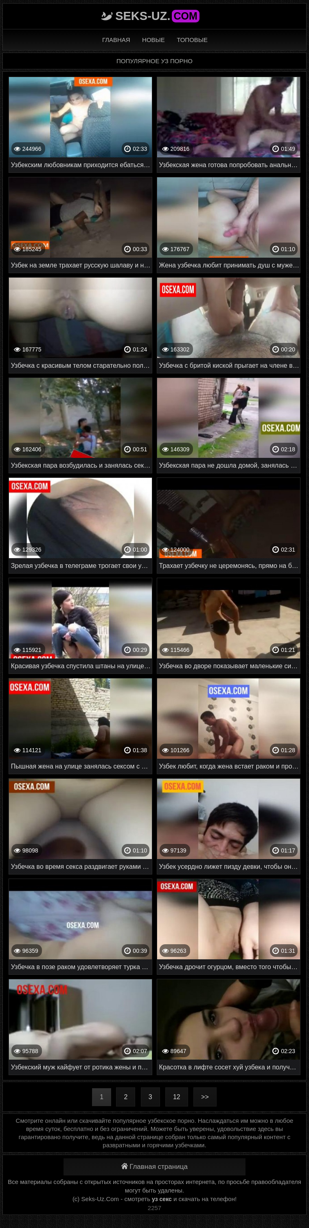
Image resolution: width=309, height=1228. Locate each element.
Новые (153, 39)
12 (176, 1096)
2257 (154, 1207)
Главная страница (154, 1167)
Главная (116, 39)
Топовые (192, 39)
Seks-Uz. (157, 15)
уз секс (162, 1199)
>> (205, 1096)
